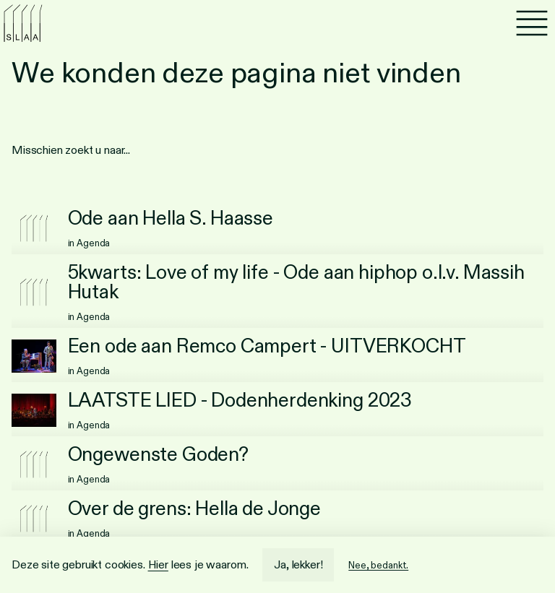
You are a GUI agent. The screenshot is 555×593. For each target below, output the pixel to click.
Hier (158, 564)
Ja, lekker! (298, 564)
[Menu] (532, 23)
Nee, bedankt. (378, 565)
